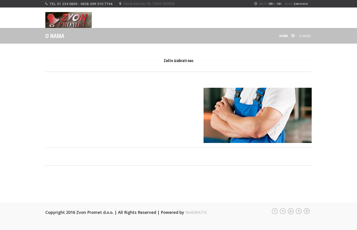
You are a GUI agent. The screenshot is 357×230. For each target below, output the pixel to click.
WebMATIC (196, 212)
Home (283, 35)
